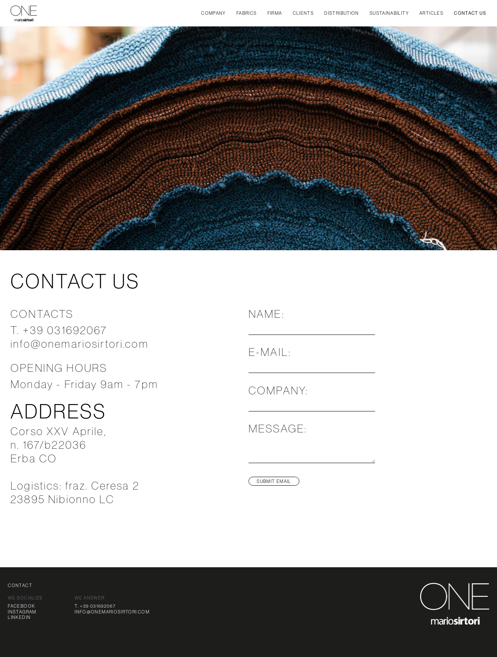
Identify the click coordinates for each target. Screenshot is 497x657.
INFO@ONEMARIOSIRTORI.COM (112, 611)
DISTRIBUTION (341, 13)
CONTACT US (470, 13)
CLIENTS (303, 13)
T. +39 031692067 (95, 605)
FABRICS (246, 13)
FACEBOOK (21, 605)
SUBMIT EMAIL (274, 481)
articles (431, 13)
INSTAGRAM (22, 611)
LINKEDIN (19, 617)
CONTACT (20, 585)
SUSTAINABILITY (389, 13)
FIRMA (275, 13)
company (213, 13)
